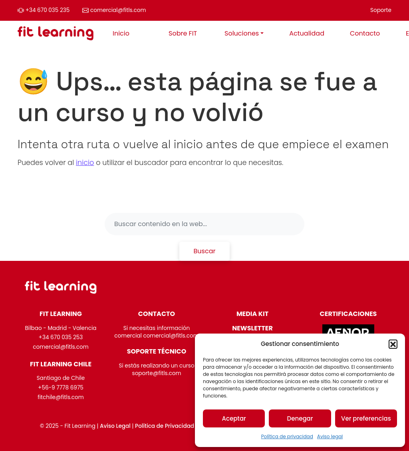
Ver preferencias (366, 418)
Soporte (380, 10)
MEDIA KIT (252, 313)
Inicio (121, 33)
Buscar (205, 251)
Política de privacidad (287, 436)
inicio (85, 162)
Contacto (365, 33)
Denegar (300, 418)
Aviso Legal (115, 426)
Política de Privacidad (164, 426)
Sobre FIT (183, 33)
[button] (393, 344)
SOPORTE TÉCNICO (157, 351)
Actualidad (306, 33)
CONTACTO (156, 313)
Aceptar (234, 418)
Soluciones (241, 33)
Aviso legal (330, 436)
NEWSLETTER (252, 328)
